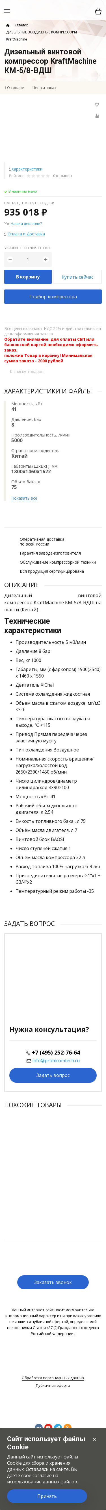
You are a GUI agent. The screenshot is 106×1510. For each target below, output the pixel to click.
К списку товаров (27, 371)
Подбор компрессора (53, 296)
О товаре (15, 87)
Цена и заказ (44, 87)
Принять (47, 1496)
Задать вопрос (53, 1075)
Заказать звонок (53, 1282)
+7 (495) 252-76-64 (56, 1052)
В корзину (28, 277)
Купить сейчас (77, 277)
